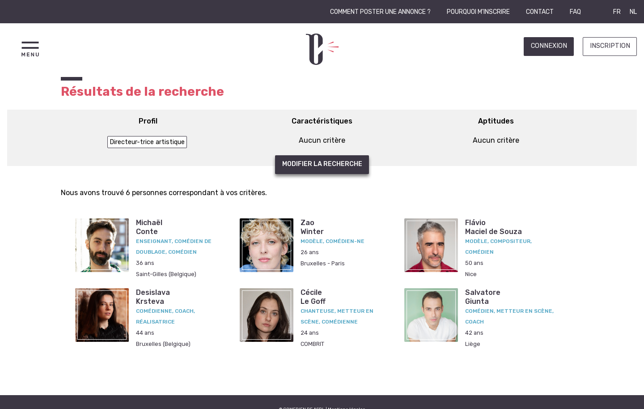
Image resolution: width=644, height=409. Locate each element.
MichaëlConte (149, 226)
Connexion (549, 46)
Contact (540, 12)
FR (617, 12)
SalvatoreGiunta (482, 296)
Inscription (610, 46)
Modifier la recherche (322, 164)
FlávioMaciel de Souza (493, 226)
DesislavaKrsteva (153, 296)
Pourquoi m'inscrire (478, 12)
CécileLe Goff (313, 296)
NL (633, 12)
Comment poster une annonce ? (380, 12)
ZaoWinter (312, 226)
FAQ (575, 12)
